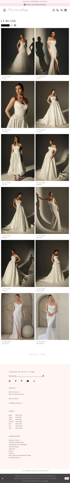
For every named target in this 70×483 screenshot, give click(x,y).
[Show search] (62, 10)
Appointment (14, 446)
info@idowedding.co (15, 403)
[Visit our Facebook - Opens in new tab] (15, 381)
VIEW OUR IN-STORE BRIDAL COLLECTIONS (35, 1)
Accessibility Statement (18, 444)
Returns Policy (15, 457)
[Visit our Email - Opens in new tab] (28, 381)
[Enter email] (26, 376)
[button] (5, 10)
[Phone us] (58, 10)
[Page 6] (42, 354)
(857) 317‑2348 (13, 398)
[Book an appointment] (35, 4)
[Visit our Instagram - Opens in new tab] (10, 381)
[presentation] (18, 51)
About (11, 451)
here (46, 481)
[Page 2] (32, 354)
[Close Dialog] (2, 478)
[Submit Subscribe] (41, 376)
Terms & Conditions (16, 442)
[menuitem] (5, 10)
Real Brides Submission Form (20, 455)
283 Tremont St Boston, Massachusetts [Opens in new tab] (16, 393)
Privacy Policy (14, 440)
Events (11, 453)
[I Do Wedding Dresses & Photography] (18, 10)
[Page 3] (34, 354)
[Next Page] (44, 354)
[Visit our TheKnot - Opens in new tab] (34, 381)
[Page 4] (36, 354)
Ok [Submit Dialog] (67, 478)
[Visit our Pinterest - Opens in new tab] (21, 381)
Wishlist (12, 449)
